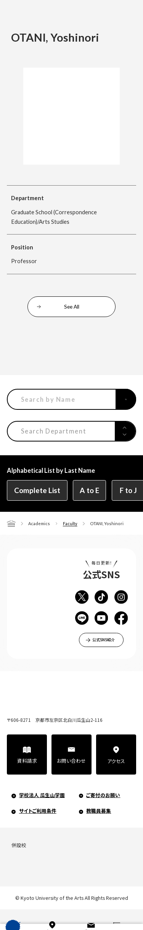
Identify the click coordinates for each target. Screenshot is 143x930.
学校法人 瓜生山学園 (42, 795)
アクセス (116, 761)
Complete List (37, 490)
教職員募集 (98, 810)
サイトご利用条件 (37, 810)
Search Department (54, 431)
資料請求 (27, 760)
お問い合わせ (71, 760)
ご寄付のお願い (103, 795)
